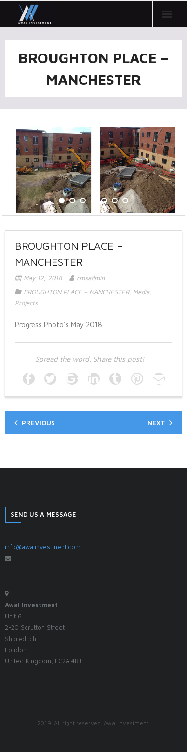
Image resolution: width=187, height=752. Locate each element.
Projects (26, 303)
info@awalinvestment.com (42, 547)
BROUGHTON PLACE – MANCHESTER (76, 291)
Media (141, 291)
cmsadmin (91, 278)
